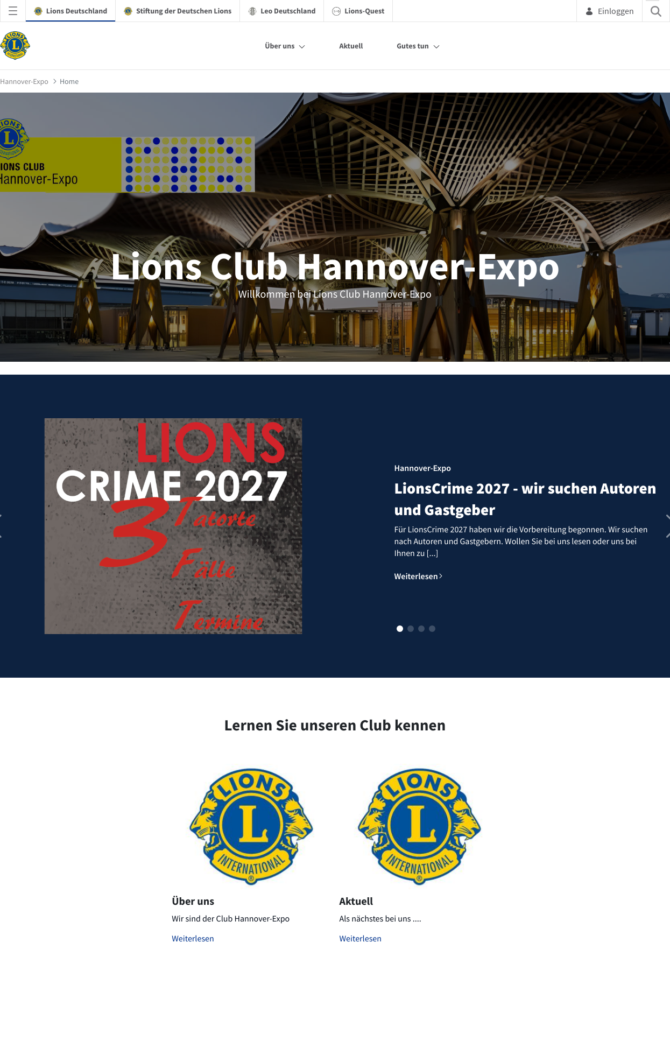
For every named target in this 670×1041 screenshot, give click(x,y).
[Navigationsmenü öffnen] (13, 10)
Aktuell (351, 46)
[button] (400, 628)
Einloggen (609, 10)
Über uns (279, 46)
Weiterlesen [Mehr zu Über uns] (193, 938)
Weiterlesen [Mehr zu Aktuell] (361, 938)
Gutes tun (413, 46)
